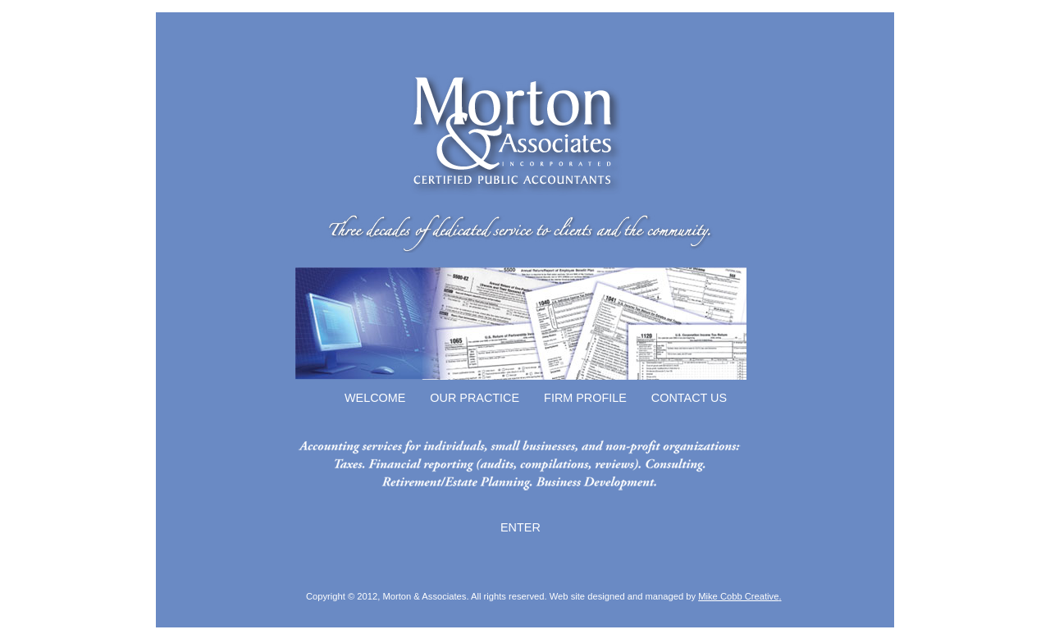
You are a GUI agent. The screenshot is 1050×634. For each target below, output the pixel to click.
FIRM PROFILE (585, 397)
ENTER (520, 527)
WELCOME (375, 397)
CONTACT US (689, 397)
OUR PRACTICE (474, 397)
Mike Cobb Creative (738, 596)
